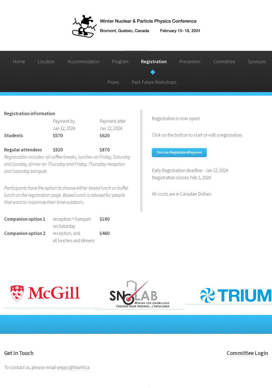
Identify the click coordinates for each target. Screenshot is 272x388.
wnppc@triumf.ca (73, 367)
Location (46, 62)
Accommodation (83, 62)
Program (120, 62)
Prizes (113, 82)
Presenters (189, 62)
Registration (154, 62)
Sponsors (257, 62)
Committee (224, 62)
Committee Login (247, 353)
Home (19, 62)
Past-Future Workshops (154, 82)
